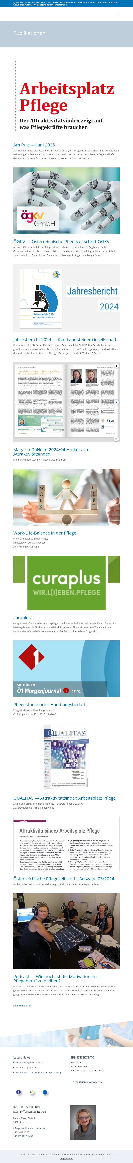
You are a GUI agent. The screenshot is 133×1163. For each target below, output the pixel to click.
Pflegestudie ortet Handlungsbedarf (50, 704)
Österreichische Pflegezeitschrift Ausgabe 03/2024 (63, 879)
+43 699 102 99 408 (23, 1136)
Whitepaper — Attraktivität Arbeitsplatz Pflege (39, 1072)
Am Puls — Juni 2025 (34, 145)
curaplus (22, 617)
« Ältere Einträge (22, 1005)
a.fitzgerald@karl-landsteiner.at (29, 1128)
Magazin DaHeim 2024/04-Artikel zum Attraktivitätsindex (51, 452)
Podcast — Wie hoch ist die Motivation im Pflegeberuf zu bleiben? (55, 978)
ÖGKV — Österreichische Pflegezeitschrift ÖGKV (62, 241)
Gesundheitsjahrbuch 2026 (29, 1062)
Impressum (66, 1158)
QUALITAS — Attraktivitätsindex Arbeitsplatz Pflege (65, 798)
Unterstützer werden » (86, 1082)
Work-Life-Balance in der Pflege (45, 533)
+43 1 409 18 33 (21, 1132)
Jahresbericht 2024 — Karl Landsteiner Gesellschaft (65, 339)
